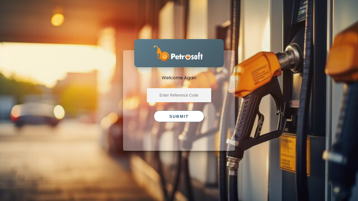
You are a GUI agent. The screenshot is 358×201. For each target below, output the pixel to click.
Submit (179, 116)
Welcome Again (179, 78)
